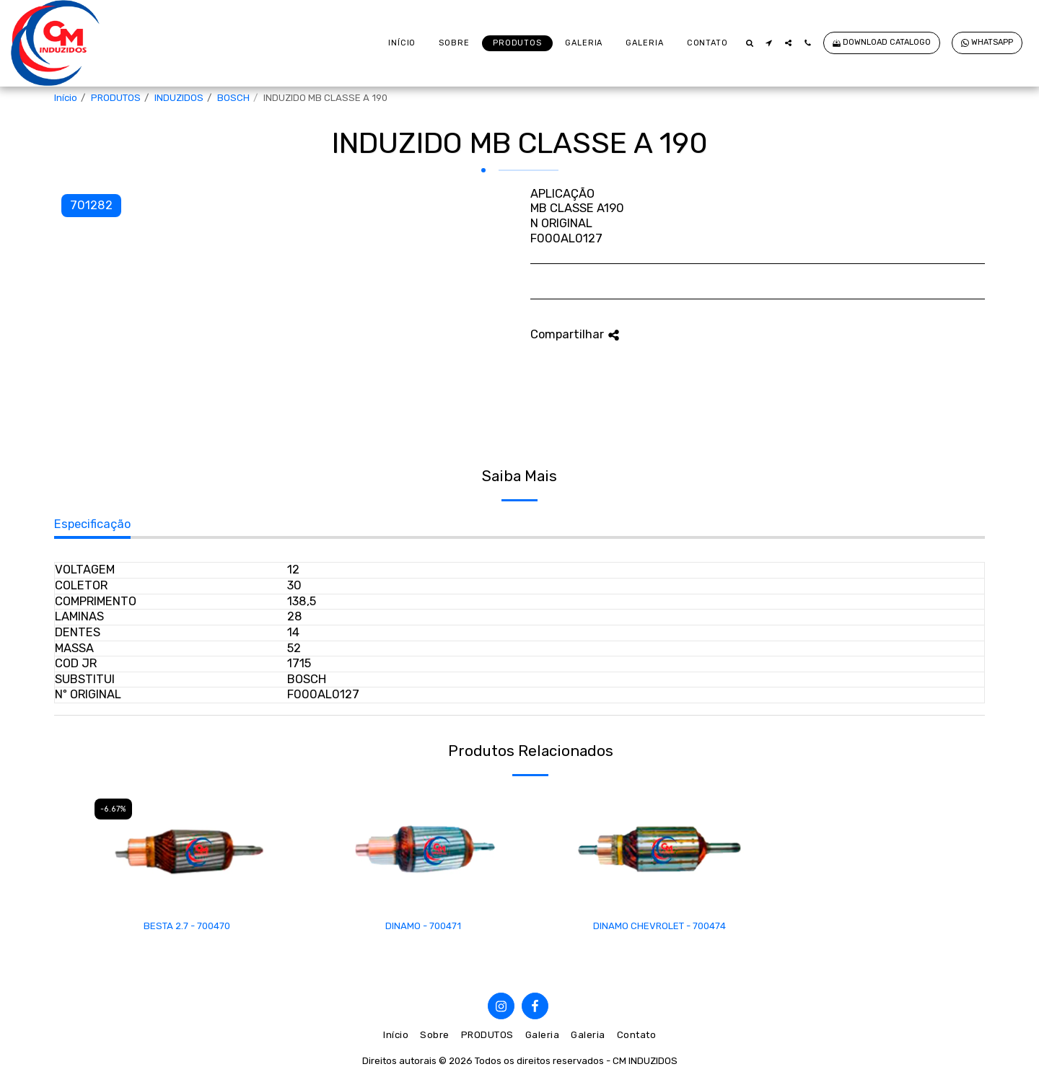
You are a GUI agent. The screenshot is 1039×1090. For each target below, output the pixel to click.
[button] (749, 43)
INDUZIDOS (178, 97)
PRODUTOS (116, 97)
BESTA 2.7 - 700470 (187, 925)
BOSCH (233, 97)
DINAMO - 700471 (423, 925)
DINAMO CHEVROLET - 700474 (659, 925)
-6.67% (113, 809)
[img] (187, 849)
